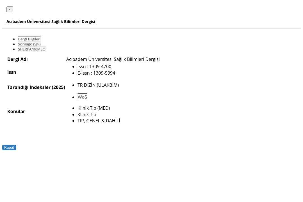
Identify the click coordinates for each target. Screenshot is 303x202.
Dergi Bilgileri (29, 39)
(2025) (58, 87)
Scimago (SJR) (29, 44)
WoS (82, 97)
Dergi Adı (17, 59)
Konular (16, 111)
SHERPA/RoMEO (31, 49)
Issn (11, 72)
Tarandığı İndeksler (29, 87)
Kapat (9, 147)
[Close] (9, 9)
